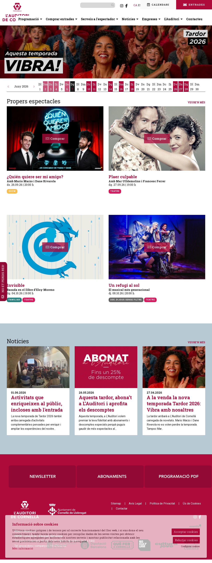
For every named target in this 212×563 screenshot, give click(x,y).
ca (130, 5)
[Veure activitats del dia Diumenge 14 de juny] (110, 87)
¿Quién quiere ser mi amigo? (35, 176)
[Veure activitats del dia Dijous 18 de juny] (132, 87)
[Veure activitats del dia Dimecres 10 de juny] (88, 87)
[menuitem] (116, 5)
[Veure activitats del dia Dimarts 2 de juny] (45, 87)
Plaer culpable (123, 176)
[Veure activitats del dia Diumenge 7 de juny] (72, 87)
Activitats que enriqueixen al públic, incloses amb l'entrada (37, 403)
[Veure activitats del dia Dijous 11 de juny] (94, 87)
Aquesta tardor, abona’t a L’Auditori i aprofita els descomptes (105, 403)
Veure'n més (196, 102)
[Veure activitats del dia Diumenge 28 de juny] (186, 87)
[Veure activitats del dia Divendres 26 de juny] (175, 87)
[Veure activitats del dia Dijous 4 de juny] (56, 87)
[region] (110, 476)
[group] (106, 51)
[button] (8, 86)
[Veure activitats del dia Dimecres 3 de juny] (50, 87)
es (134, 5)
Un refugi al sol (124, 285)
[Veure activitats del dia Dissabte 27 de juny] (180, 87)
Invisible (16, 285)
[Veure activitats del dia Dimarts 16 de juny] (121, 87)
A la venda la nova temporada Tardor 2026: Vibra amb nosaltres (174, 403)
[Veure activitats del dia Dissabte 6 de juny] (67, 87)
